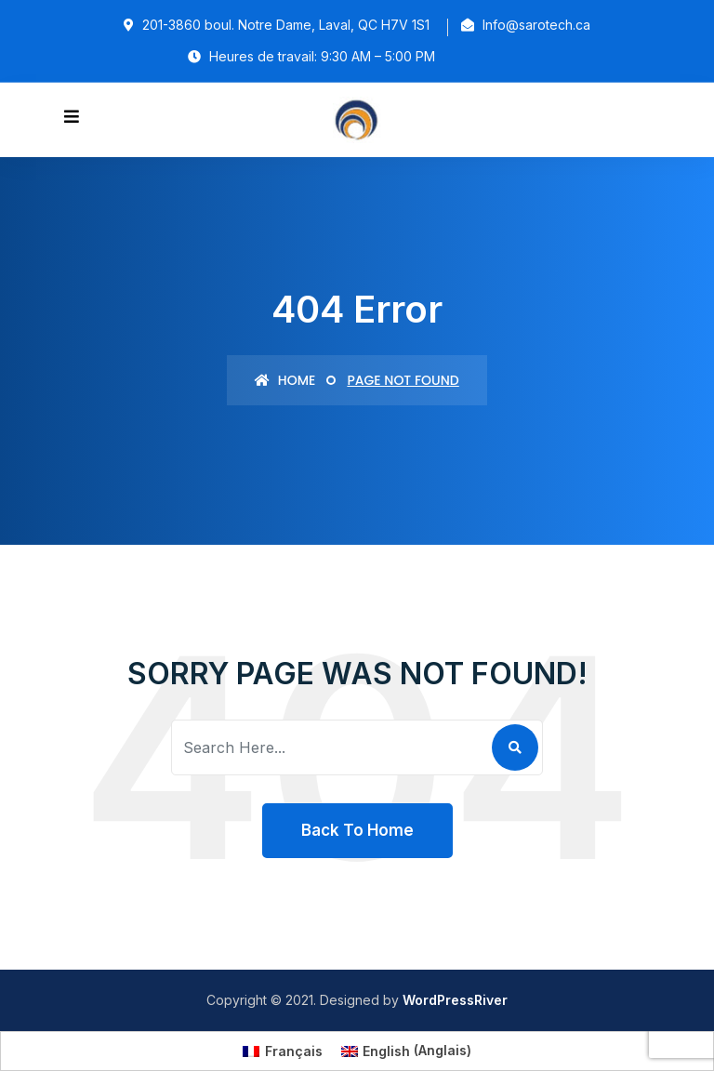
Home (285, 380)
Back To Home (357, 830)
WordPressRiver (455, 1000)
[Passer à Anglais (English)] (407, 1050)
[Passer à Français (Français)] (282, 1050)
